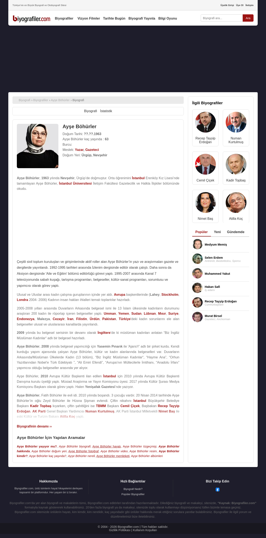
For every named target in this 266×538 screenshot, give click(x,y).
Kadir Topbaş (236, 180)
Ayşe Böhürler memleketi (113, 456)
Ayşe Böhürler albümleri (147, 456)
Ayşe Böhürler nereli (81, 456)
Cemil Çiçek (205, 180)
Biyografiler (64, 18)
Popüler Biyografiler (133, 494)
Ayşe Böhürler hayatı (106, 446)
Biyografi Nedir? (132, 489)
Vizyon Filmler (89, 18)
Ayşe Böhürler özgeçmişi (139, 446)
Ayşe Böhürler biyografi (74, 446)
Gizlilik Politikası (120, 530)
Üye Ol (239, 5)
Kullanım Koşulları (145, 530)
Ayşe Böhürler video (114, 451)
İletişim (249, 5)
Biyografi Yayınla (141, 18)
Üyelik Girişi (227, 5)
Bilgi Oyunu (167, 18)
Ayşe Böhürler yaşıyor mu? (37, 446)
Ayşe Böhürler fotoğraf (83, 451)
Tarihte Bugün (114, 18)
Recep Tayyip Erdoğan (206, 140)
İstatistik (106, 111)
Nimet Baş (205, 218)
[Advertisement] (133, 59)
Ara (248, 18)
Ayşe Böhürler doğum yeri (49, 451)
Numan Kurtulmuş (235, 140)
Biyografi (90, 111)
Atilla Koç (236, 218)
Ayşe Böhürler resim (143, 451)
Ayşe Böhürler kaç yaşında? (47, 456)
